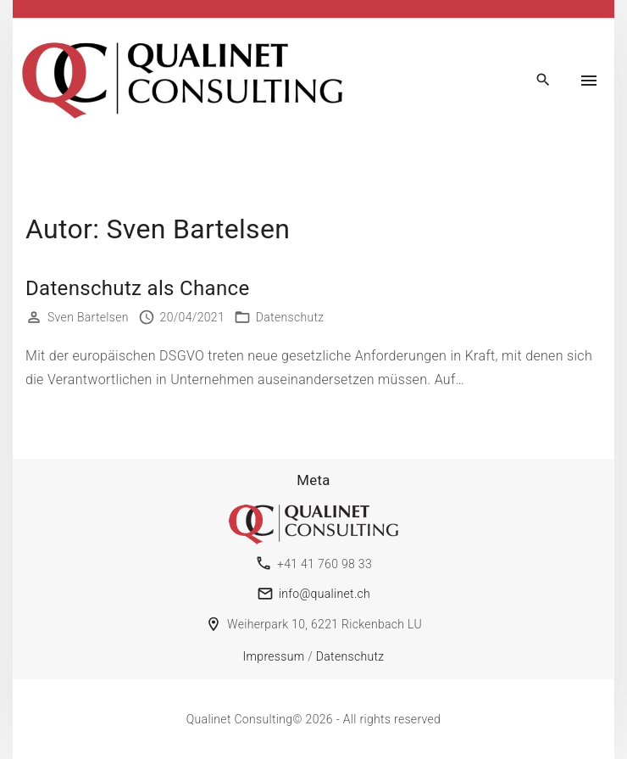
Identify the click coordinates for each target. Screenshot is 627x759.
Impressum (274, 656)
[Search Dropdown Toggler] (543, 80)
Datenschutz (290, 317)
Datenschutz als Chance (137, 288)
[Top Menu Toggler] (589, 80)
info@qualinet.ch (324, 593)
